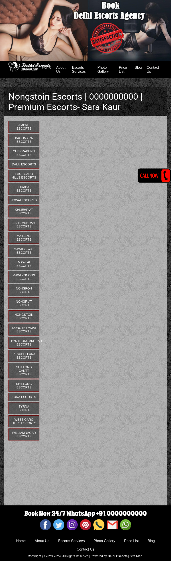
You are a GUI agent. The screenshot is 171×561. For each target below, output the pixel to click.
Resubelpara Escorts (23, 355)
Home (21, 541)
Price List (123, 69)
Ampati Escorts (23, 126)
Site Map (136, 556)
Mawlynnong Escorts (24, 277)
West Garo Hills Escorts (24, 421)
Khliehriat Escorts (24, 211)
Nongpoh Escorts (24, 290)
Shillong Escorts (24, 385)
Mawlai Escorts (23, 263)
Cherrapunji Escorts (24, 153)
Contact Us (153, 69)
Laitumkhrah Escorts (24, 224)
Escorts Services (79, 69)
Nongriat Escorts (24, 303)
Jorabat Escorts (23, 188)
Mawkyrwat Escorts (24, 250)
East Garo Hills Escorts (24, 175)
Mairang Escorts (23, 237)
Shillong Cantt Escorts (24, 370)
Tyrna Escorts (23, 408)
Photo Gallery (103, 69)
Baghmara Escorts (24, 139)
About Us (60, 69)
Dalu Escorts (24, 164)
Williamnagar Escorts (24, 434)
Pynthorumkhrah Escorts (25, 342)
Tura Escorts (24, 397)
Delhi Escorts (117, 556)
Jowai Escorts (24, 200)
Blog (138, 67)
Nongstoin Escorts (23, 316)
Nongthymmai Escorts (24, 329)
